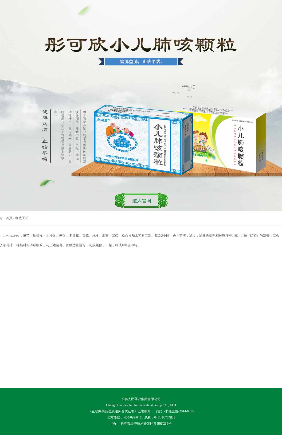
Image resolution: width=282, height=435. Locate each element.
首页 (9, 218)
